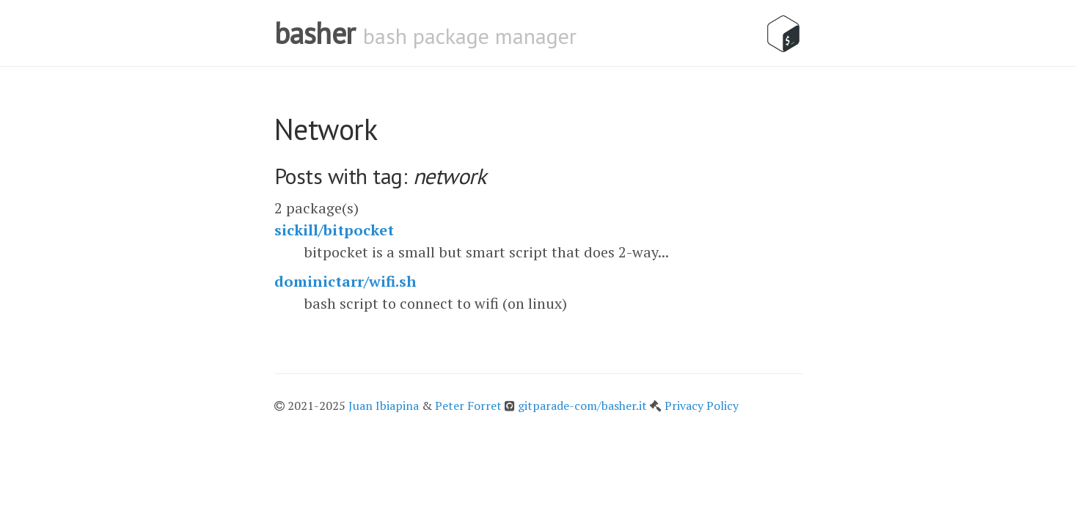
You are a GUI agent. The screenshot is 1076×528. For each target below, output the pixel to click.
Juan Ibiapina (383, 405)
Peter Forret (468, 405)
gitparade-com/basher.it (584, 405)
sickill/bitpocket (334, 230)
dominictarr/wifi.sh (345, 281)
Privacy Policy (702, 405)
